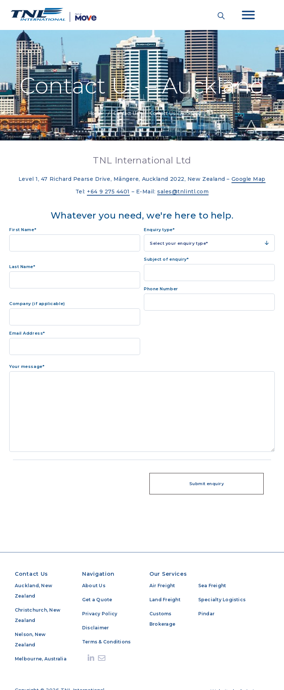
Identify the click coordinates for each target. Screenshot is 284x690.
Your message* (26, 366)
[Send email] (101, 658)
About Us (93, 585)
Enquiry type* (159, 229)
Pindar (206, 613)
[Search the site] (221, 15)
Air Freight (162, 585)
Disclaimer (95, 627)
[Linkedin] (91, 658)
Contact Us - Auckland (176, 113)
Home (95, 113)
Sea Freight (212, 585)
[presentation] (77, 481)
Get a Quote (97, 599)
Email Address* (27, 333)
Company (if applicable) (37, 303)
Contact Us (126, 113)
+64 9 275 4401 (108, 191)
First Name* (22, 229)
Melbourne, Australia (41, 659)
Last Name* (22, 266)
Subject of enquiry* (166, 259)
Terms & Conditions (106, 642)
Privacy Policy (99, 613)
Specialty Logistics (222, 599)
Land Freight (164, 599)
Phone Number (161, 288)
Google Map (248, 179)
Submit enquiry (206, 483)
